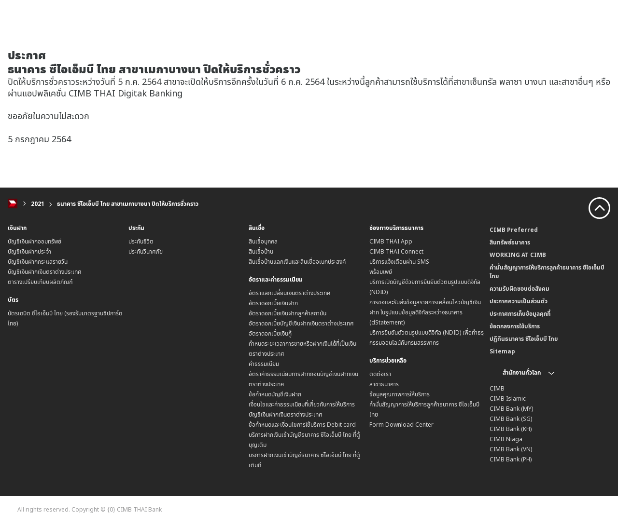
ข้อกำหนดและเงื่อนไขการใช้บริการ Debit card (302, 424)
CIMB (497, 388)
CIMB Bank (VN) (511, 449)
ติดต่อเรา (380, 374)
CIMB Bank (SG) (511, 419)
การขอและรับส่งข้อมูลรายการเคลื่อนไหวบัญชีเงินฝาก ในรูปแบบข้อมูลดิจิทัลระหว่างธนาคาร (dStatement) (425, 312)
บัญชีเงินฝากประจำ (29, 251)
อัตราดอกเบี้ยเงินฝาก (273, 303)
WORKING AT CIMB (518, 255)
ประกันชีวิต (141, 241)
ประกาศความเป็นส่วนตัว (519, 301)
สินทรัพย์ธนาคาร (510, 242)
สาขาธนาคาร (384, 384)
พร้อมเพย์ (380, 272)
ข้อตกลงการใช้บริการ (515, 326)
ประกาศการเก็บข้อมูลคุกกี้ (520, 314)
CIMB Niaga (506, 439)
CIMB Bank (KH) (511, 429)
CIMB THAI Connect (396, 251)
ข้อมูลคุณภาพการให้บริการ (399, 394)
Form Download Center (401, 424)
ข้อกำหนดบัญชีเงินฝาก (275, 394)
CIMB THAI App (390, 241)
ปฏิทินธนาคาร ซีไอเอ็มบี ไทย (524, 339)
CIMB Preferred (514, 230)
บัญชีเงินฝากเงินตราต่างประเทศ (45, 272)
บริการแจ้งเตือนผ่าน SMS (399, 261)
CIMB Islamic (508, 398)
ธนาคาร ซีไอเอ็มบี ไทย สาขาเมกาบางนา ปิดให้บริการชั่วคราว (127, 204)
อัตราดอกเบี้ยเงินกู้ (270, 333)
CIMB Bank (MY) (511, 409)
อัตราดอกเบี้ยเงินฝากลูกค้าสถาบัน (287, 313)
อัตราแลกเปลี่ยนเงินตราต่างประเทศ (290, 293)
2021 (37, 204)
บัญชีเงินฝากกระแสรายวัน (38, 261)
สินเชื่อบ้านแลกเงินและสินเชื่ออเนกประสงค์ (297, 261)
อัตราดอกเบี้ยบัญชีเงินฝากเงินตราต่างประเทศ (301, 323)
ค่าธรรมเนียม (264, 364)
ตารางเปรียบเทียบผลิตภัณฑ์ (40, 282)
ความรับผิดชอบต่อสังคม (519, 288)
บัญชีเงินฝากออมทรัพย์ (34, 241)
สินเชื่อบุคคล (263, 241)
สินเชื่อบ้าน (261, 251)
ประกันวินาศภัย (145, 251)
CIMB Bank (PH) (511, 459)
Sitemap (502, 351)
